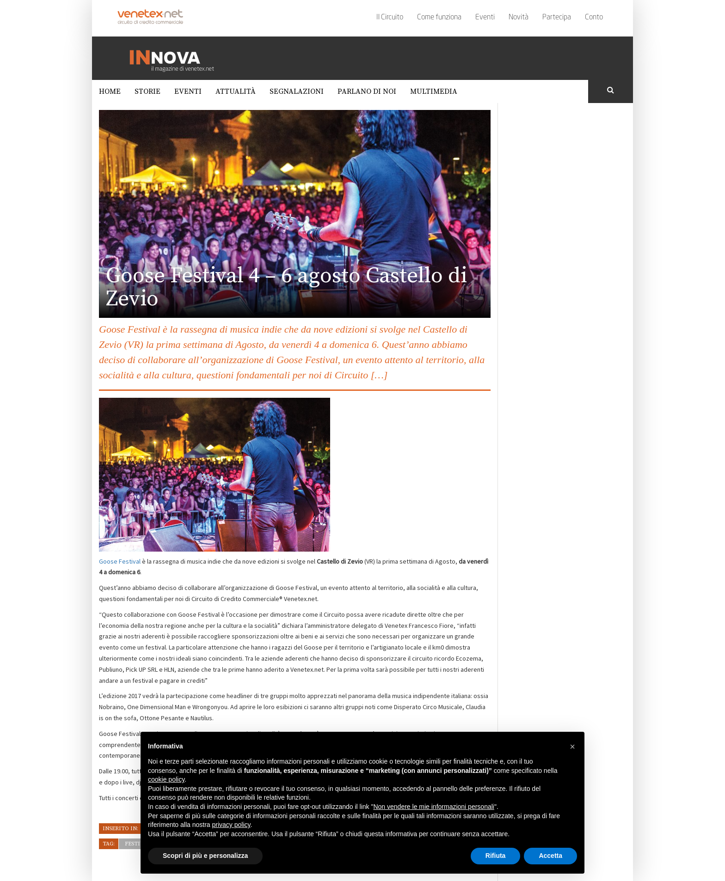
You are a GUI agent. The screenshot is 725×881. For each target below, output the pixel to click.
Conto (594, 17)
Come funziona (439, 17)
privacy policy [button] (231, 824)
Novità (518, 17)
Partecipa (556, 17)
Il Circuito (389, 17)
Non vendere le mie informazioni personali (433, 806)
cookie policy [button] (166, 779)
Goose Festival (120, 561)
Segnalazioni (297, 91)
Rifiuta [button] (495, 855)
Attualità (235, 91)
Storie (147, 91)
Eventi (485, 17)
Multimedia (433, 91)
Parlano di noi (367, 91)
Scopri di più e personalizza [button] (205, 855)
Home (110, 91)
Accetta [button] (550, 855)
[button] (572, 746)
